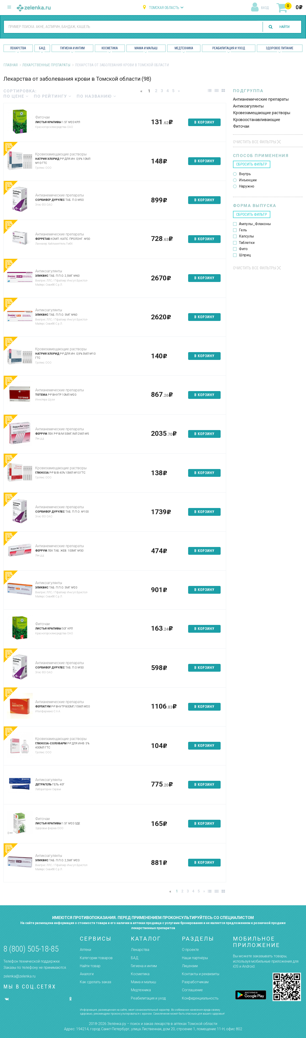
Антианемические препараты (59, 195)
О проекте (190, 949)
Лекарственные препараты (46, 65)
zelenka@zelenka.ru (19, 976)
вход (265, 8)
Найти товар (90, 966)
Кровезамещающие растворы (61, 154)
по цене (16, 96)
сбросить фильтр (251, 164)
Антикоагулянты (48, 271)
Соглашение (192, 990)
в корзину (204, 122)
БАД (42, 48)
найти (283, 27)
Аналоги (87, 974)
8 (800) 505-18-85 (31, 949)
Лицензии (190, 966)
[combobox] (130, 27)
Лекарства (18, 48)
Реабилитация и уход (228, 48)
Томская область (164, 8)
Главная (10, 65)
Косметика (110, 48)
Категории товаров (96, 958)
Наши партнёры (195, 958)
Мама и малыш (146, 48)
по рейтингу (53, 96)
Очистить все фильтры (254, 141)
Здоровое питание (279, 48)
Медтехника (184, 48)
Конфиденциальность (200, 998)
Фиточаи (42, 117)
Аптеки (85, 949)
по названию (96, 96)
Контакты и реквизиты (200, 974)
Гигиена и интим (144, 966)
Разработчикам (195, 982)
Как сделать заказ (95, 982)
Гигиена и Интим (72, 48)
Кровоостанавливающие (256, 119)
